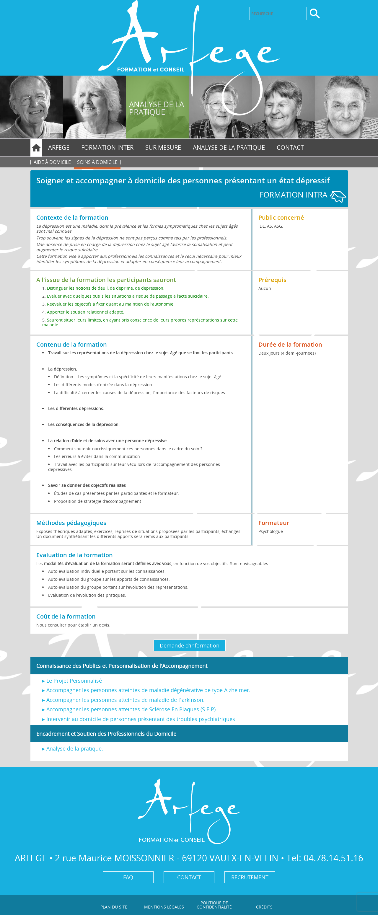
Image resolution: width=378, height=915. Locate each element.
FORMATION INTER (107, 147)
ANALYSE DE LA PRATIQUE (229, 147)
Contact (290, 147)
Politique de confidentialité (214, 905)
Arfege (58, 147)
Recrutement (249, 877)
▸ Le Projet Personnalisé (72, 680)
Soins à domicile (97, 162)
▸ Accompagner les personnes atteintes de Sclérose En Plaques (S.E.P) (129, 709)
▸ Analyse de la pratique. (72, 748)
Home (36, 147)
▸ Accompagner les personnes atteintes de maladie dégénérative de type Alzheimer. (146, 690)
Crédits (264, 907)
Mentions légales (164, 907)
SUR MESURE (163, 147)
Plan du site (113, 907)
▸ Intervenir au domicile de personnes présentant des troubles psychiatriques (138, 718)
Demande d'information (189, 645)
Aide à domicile (52, 162)
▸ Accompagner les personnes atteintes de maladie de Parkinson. (123, 699)
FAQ (128, 877)
